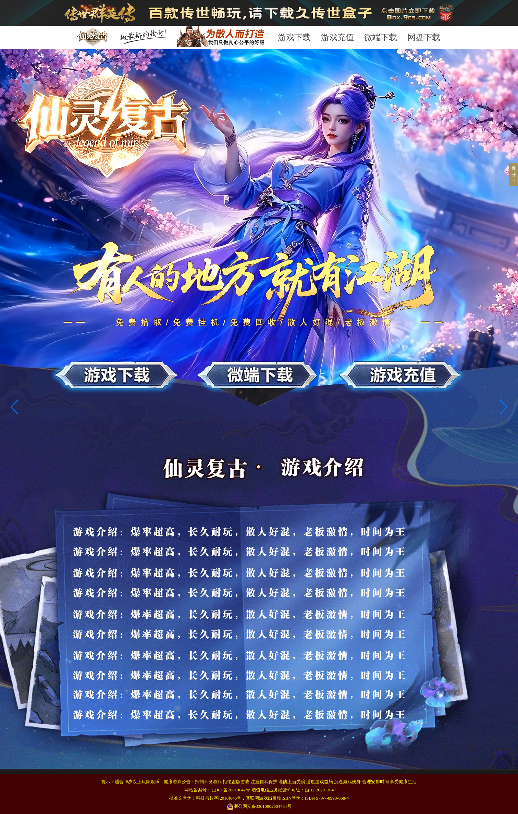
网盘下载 (423, 37)
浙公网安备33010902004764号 (259, 806)
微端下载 (380, 37)
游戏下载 (294, 37)
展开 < (513, 174)
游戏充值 (337, 37)
